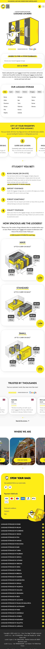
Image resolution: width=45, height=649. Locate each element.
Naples (6, 112)
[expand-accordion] (41, 524)
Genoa (19, 109)
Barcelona (20, 580)
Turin (19, 103)
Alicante (19, 600)
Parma (33, 103)
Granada (19, 593)
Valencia (19, 587)
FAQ (5, 514)
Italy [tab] (5, 92)
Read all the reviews (22, 421)
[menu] (43, 6)
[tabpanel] (22, 105)
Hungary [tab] (32, 92)
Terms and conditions (10, 508)
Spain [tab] (11, 92)
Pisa (5, 109)
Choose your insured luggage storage (14, 61)
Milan (5, 100)
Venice (5, 106)
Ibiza (18, 596)
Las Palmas (20, 606)
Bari (19, 100)
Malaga (19, 590)
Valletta (19, 623)
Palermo (20, 106)
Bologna (20, 97)
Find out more (22, 460)
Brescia (33, 106)
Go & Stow (22, 66)
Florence (6, 103)
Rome (5, 97)
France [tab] (17, 92)
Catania (20, 112)
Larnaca (19, 626)
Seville (18, 583)
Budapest (19, 619)
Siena (33, 100)
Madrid (19, 577)
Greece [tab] (25, 92)
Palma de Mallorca (23, 603)
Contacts (6, 511)
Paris (18, 610)
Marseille (19, 613)
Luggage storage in (8, 524)
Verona (33, 97)
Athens (19, 616)
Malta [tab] (39, 92)
